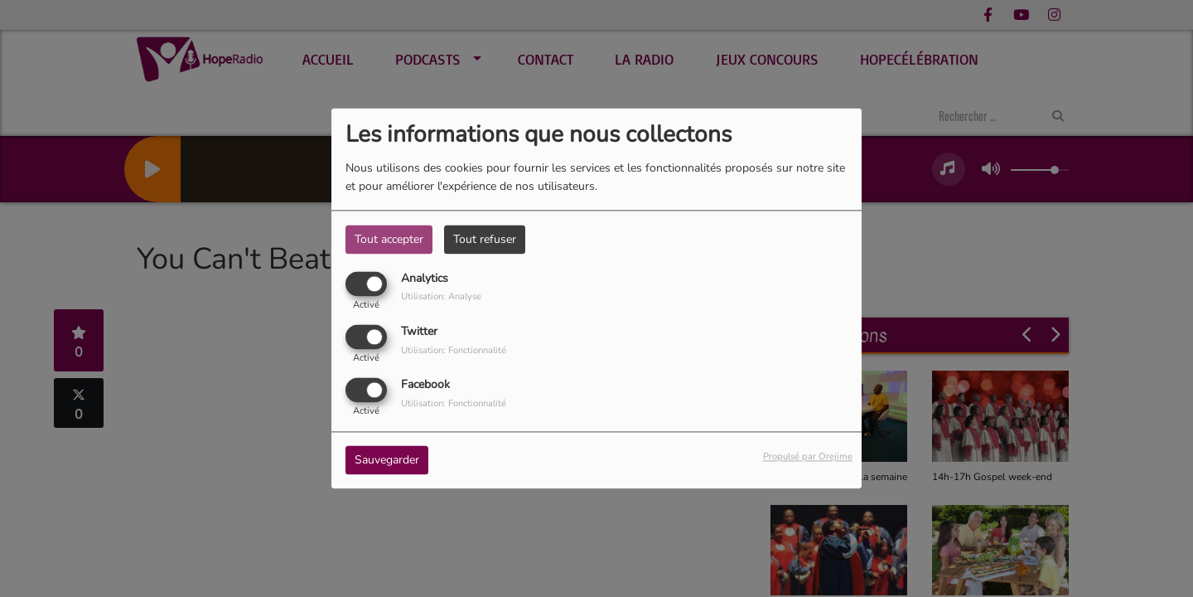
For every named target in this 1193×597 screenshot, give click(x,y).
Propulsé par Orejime (807, 457)
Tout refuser (484, 239)
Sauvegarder (387, 460)
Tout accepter (389, 239)
